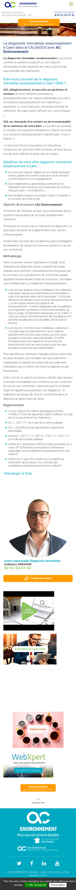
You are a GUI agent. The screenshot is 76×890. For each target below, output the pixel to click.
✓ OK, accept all (36, 885)
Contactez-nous (38, 578)
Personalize (58, 885)
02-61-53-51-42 (65, 15)
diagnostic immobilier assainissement (30, 81)
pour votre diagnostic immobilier (39, 22)
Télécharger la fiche (17, 473)
